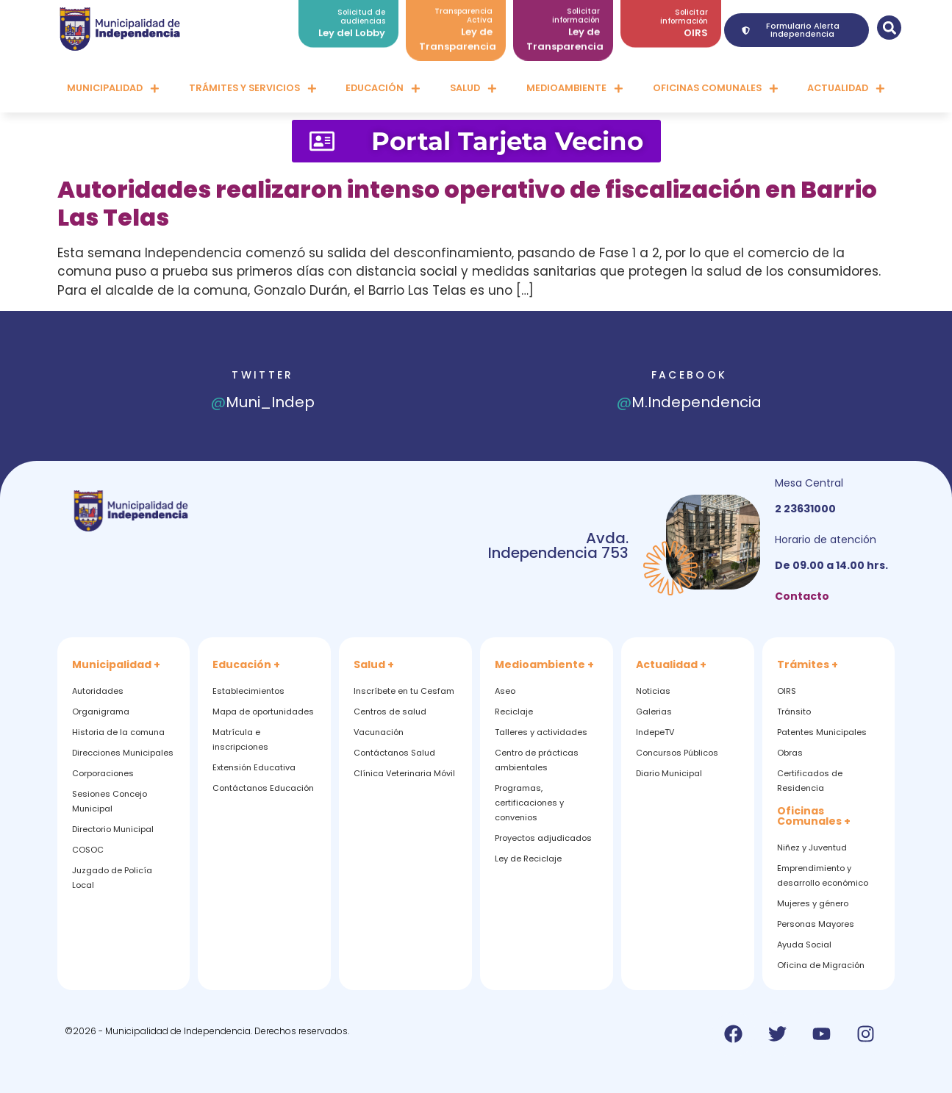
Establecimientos (248, 691)
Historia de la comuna (118, 732)
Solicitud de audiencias (361, 11)
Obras (790, 753)
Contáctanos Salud (394, 753)
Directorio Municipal (113, 829)
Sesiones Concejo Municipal (109, 801)
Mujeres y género (812, 903)
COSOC (88, 850)
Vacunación (379, 732)
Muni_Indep (263, 402)
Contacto (802, 596)
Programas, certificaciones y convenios (529, 802)
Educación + (246, 664)
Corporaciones (103, 773)
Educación (383, 88)
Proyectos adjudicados (543, 838)
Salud (473, 88)
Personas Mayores (815, 924)
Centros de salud (390, 711)
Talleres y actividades (541, 732)
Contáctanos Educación (263, 788)
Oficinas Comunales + (814, 815)
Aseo (505, 691)
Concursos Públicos (677, 753)
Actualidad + (671, 664)
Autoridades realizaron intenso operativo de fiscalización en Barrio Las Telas (467, 203)
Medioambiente (574, 88)
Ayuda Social (804, 944)
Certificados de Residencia (809, 780)
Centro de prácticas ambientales (537, 760)
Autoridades (98, 691)
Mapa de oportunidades (263, 711)
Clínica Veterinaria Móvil (404, 773)
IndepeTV (655, 732)
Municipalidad (113, 88)
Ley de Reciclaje (528, 858)
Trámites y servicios (253, 88)
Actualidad (846, 88)
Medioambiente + (544, 664)
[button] (889, 27)
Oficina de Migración (821, 965)
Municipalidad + (116, 664)
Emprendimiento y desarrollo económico (822, 875)
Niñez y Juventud (812, 847)
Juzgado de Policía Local (112, 877)
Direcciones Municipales (122, 753)
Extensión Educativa (254, 767)
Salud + (374, 664)
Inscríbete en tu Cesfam (404, 691)
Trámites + (807, 664)
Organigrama (100, 711)
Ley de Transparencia (457, 32)
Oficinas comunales (716, 88)
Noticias (653, 691)
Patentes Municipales (822, 732)
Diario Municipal (669, 773)
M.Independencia (689, 402)
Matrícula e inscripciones (240, 739)
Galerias (654, 711)
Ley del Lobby (351, 27)
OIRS (696, 27)
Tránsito (794, 711)
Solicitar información (684, 11)
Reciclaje (514, 711)
